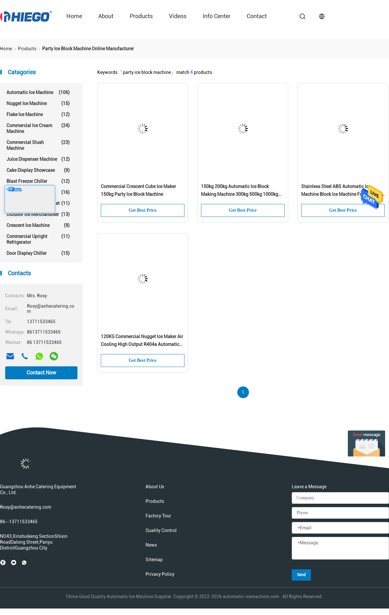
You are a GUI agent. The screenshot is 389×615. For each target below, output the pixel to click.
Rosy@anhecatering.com (25, 507)
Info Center (216, 16)
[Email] (340, 528)
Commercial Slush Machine (38, 145)
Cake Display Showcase (38, 170)
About (105, 16)
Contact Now (41, 373)
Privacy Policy (160, 574)
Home (74, 16)
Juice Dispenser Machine (38, 159)
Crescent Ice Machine (38, 225)
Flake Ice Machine (38, 114)
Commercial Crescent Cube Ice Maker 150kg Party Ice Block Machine (138, 190)
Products (141, 16)
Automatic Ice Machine (38, 92)
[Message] (340, 548)
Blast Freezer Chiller (38, 181)
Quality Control (161, 530)
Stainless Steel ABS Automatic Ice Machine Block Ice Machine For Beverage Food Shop (342, 191)
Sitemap (154, 559)
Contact (257, 16)
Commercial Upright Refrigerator (38, 239)
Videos (177, 16)
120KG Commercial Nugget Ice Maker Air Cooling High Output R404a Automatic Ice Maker (142, 341)
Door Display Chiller (38, 253)
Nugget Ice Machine (38, 103)
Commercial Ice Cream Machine (38, 128)
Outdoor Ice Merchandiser (38, 214)
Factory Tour (158, 515)
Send (301, 575)
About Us (155, 486)
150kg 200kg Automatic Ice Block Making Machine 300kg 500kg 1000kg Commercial (239, 191)
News (151, 545)
